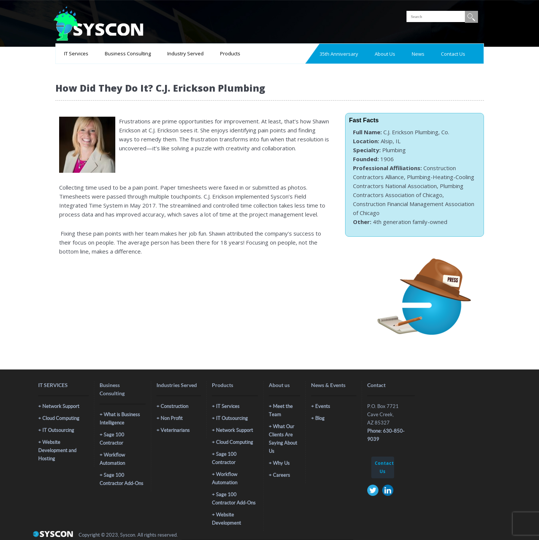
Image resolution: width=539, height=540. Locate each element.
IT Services (76, 53)
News (418, 53)
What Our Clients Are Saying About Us (283, 439)
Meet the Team (281, 410)
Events (322, 406)
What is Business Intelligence (120, 419)
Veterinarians (175, 430)
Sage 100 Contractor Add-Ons (121, 479)
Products (230, 53)
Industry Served (185, 53)
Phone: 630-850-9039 (386, 435)
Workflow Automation (112, 459)
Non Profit (172, 418)
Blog (320, 418)
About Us (385, 53)
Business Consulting (128, 53)
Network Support (60, 406)
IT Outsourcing (58, 430)
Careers (281, 475)
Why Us (281, 463)
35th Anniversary (339, 53)
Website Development (226, 519)
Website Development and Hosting (57, 450)
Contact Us (453, 53)
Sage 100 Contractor (112, 439)
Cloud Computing (60, 418)
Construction (174, 406)
